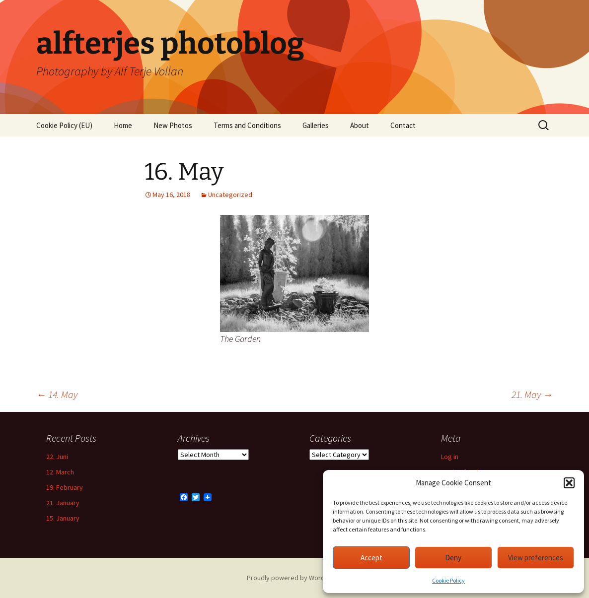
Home (123, 125)
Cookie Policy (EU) (64, 125)
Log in (449, 456)
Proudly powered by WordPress (294, 577)
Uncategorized (230, 194)
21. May (532, 394)
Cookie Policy (448, 580)
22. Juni (57, 456)
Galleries (315, 125)
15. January (62, 518)
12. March (60, 471)
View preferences (535, 557)
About (359, 125)
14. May (56, 394)
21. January (62, 502)
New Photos (172, 125)
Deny (453, 557)
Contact (403, 125)
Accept (371, 557)
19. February (64, 487)
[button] (569, 483)
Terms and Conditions (247, 125)
